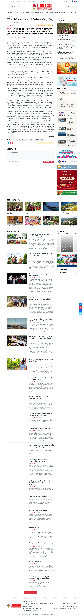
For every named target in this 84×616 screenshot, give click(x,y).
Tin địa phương (61, 89)
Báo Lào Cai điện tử (42, 7)
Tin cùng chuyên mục (13, 231)
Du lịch (32, 13)
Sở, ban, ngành (71, 93)
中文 (69, 1)
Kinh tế (20, 13)
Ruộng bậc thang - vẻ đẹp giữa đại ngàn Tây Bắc (68, 212)
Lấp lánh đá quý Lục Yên (31, 226)
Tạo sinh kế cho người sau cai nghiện (70, 128)
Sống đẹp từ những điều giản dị (39, 496)
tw (80, 313)
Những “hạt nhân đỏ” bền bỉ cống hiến (41, 299)
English (66, 1)
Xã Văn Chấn (71, 109)
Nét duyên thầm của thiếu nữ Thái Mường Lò (64, 36)
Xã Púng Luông (71, 99)
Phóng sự (51, 13)
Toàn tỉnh (61, 96)
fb (72, 1)
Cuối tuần (74, 233)
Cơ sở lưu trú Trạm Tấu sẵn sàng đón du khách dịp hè (41, 379)
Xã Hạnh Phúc (62, 104)
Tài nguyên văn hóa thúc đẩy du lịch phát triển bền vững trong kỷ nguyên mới (41, 338)
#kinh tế (42, 139)
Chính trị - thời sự (14, 13)
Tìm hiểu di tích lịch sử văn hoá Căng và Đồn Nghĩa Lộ (41, 254)
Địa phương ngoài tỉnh (61, 93)
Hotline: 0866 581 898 (27, 1)
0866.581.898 (29, 606)
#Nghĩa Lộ (31, 139)
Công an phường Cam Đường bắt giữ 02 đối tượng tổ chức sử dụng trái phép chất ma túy (65, 58)
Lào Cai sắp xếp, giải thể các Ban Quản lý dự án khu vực (64, 40)
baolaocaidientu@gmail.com (32, 610)
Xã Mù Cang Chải (62, 99)
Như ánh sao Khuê (35, 561)
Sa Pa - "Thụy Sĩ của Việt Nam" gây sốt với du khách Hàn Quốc (40, 320)
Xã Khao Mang (71, 96)
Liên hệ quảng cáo (47, 1)
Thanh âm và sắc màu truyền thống (32, 212)
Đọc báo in (70, 13)
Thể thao (42, 13)
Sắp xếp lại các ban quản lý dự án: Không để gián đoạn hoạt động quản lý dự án (70, 143)
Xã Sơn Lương (62, 109)
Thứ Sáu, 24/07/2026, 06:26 (13, 1)
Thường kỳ (67, 233)
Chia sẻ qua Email (12, 25)
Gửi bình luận (49, 161)
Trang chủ (8, 12)
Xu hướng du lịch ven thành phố (39, 428)
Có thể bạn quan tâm (13, 200)
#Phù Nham (24, 139)
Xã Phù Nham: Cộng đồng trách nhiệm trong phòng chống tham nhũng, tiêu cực (26, 37)
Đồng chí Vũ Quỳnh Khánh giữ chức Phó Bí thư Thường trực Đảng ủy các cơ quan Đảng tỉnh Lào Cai (64, 53)
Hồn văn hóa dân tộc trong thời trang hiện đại (39, 275)
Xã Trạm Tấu (71, 102)
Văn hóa (28, 13)
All (75, 12)
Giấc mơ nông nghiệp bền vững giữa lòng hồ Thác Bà (41, 360)
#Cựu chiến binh (16, 139)
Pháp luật (37, 13)
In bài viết (10, 25)
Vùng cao (60, 233)
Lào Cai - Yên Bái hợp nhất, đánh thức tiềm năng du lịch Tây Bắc (40, 578)
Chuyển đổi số (57, 13)
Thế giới (46, 13)
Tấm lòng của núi (34, 527)
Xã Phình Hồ (70, 104)
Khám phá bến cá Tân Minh (49, 212)
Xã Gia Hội (70, 106)
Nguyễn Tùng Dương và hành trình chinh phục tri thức (40, 397)
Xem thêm (30, 593)
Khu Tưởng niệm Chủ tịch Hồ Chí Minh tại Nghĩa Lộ (39, 235)
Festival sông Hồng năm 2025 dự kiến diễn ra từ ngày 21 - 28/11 (41, 446)
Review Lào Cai (64, 13)
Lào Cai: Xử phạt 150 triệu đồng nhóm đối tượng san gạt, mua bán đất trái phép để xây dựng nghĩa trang (64, 46)
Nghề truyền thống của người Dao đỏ (14, 226)
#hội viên (37, 139)
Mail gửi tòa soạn (37, 1)
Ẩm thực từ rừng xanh (48, 226)
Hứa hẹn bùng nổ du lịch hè (38, 511)
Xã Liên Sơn (61, 106)
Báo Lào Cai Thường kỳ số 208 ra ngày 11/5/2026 (70, 114)
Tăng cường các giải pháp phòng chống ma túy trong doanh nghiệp (70, 121)
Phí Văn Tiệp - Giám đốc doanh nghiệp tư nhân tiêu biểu (39, 461)
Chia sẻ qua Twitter (8, 25)
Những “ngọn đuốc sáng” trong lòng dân (41, 544)
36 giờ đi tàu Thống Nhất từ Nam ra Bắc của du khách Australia (40, 414)
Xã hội (24, 13)
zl (76, 1)
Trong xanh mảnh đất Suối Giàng (69, 226)
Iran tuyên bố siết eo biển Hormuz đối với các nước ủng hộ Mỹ (70, 135)
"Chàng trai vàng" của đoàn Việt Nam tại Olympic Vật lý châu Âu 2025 (39, 483)
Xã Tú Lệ (61, 102)
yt (74, 1)
